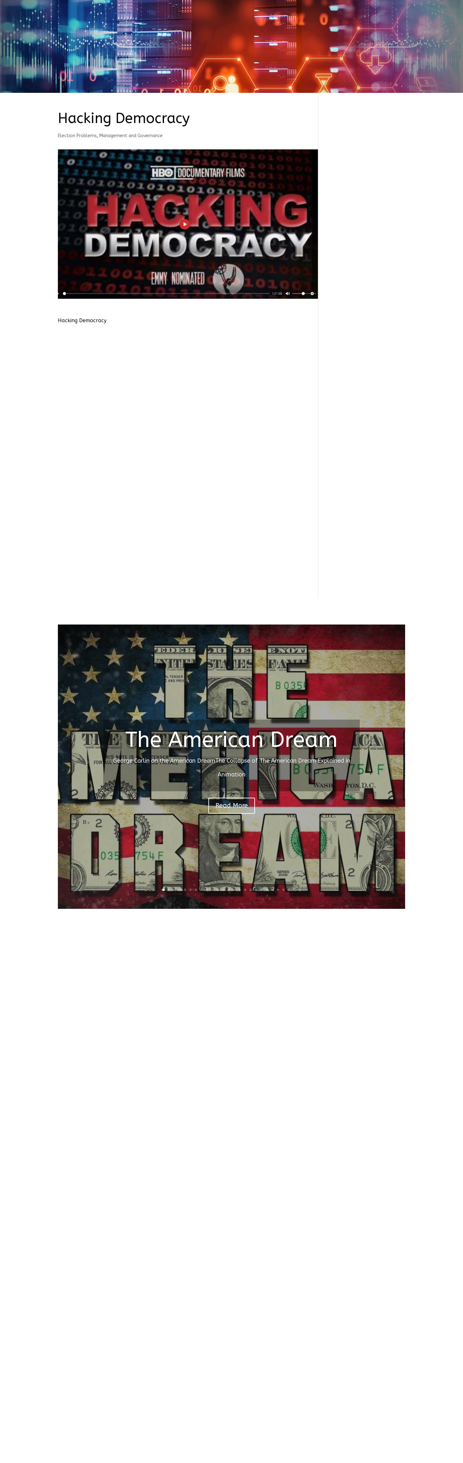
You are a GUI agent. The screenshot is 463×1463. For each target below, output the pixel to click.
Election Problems (77, 135)
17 (251, 890)
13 (229, 890)
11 (218, 890)
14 (234, 890)
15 (240, 890)
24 (289, 890)
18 (256, 890)
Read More (231, 805)
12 (223, 890)
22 (278, 890)
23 (283, 890)
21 (272, 890)
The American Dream (231, 740)
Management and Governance (131, 135)
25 (294, 890)
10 (212, 890)
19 (261, 890)
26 (300, 890)
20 (267, 890)
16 (245, 890)
